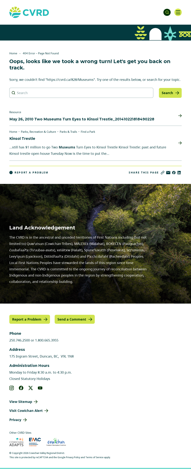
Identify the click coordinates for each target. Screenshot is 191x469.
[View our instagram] (11, 388)
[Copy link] (162, 172)
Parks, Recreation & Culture (38, 131)
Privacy (15, 419)
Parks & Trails (68, 131)
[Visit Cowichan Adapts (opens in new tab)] (16, 442)
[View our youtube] (40, 388)
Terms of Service (94, 457)
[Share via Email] (168, 172)
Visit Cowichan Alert (26, 410)
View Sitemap (20, 401)
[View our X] (30, 388)
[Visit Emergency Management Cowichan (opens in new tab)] (35, 442)
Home (13, 53)
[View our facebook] (21, 388)
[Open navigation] (178, 12)
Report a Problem (28, 172)
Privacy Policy (73, 457)
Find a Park (88, 131)
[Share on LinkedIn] (179, 172)
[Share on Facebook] (173, 172)
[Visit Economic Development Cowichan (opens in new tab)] (56, 442)
